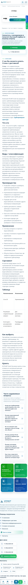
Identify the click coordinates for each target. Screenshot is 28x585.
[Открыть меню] (26, 2)
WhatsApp (14, 47)
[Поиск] (22, 2)
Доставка (26, 25)
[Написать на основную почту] (6, 567)
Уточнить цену (17, 19)
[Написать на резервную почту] (18, 567)
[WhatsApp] (20, 582)
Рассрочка (26, 19)
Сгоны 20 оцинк (13, 16)
